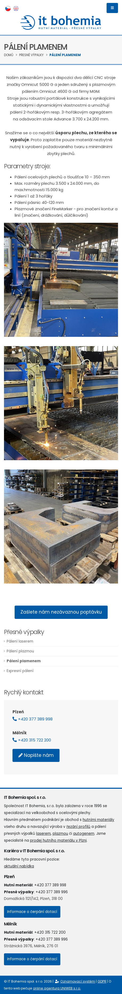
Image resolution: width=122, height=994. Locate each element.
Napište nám (39, 755)
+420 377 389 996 (52, 892)
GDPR (102, 981)
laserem (43, 833)
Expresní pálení (20, 670)
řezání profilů (78, 826)
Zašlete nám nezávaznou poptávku (61, 612)
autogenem (83, 833)
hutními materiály (98, 819)
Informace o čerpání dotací (32, 911)
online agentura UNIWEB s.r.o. (57, 988)
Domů (8, 55)
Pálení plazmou (20, 651)
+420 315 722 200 (34, 740)
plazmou (60, 833)
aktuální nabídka (19, 866)
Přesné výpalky (31, 55)
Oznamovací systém (77, 981)
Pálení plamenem (65, 55)
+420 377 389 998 (35, 719)
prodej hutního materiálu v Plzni (58, 840)
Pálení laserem (20, 641)
